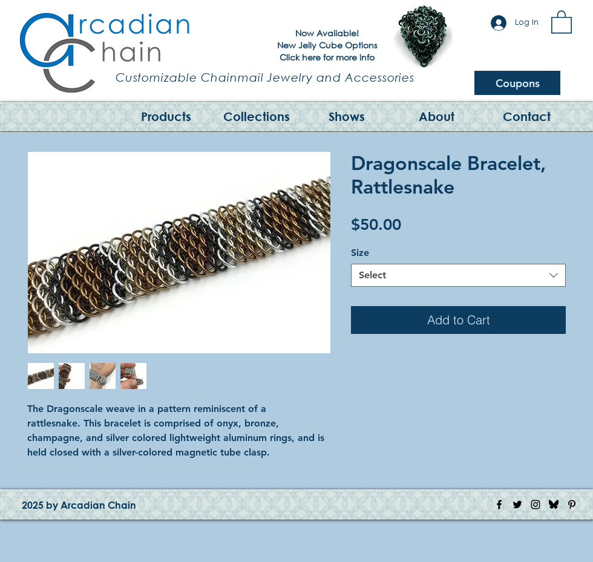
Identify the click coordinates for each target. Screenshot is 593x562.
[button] (561, 21)
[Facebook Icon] (499, 504)
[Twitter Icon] (517, 504)
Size (360, 252)
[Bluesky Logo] (554, 504)
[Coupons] (517, 83)
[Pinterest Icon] (572, 504)
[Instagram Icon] (535, 504)
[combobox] (458, 275)
